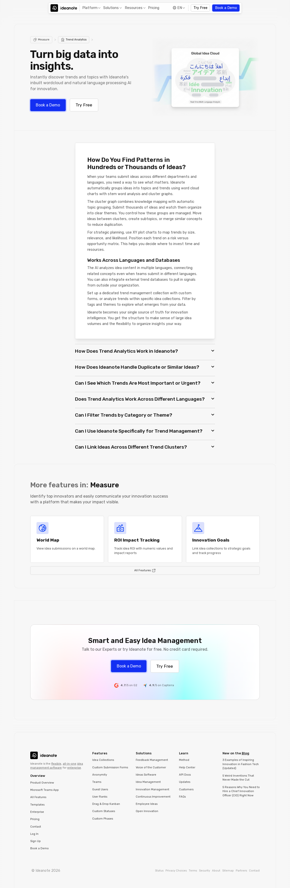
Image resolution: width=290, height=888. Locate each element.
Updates (184, 782)
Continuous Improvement (153, 796)
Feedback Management (152, 760)
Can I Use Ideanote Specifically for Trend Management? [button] (138, 431)
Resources (133, 8)
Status (159, 870)
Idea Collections (103, 760)
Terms (193, 870)
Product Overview (42, 782)
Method (184, 760)
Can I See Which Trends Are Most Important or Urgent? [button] (137, 383)
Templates (37, 804)
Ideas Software (146, 774)
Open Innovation (147, 811)
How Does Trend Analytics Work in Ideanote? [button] (126, 351)
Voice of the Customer (151, 767)
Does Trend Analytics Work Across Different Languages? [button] (140, 399)
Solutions (111, 8)
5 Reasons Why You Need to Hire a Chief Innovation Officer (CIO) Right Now (241, 791)
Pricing (153, 8)
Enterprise (37, 812)
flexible (56, 763)
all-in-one (69, 763)
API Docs (185, 774)
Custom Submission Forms (110, 767)
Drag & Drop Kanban (106, 804)
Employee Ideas (147, 804)
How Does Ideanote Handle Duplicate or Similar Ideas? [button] (137, 367)
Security (204, 870)
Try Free (201, 8)
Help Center (187, 767)
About (216, 870)
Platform (90, 8)
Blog (245, 753)
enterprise (74, 767)
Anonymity (99, 774)
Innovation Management (152, 789)
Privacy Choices (176, 870)
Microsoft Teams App (44, 790)
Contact (35, 826)
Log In (34, 834)
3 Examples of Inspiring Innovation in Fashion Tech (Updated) (240, 764)
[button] (91, 8)
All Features (38, 797)
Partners (241, 870)
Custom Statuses (103, 811)
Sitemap (228, 870)
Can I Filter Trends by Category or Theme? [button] (123, 415)
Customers (186, 789)
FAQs (182, 796)
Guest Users (100, 789)
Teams (96, 782)
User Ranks (99, 796)
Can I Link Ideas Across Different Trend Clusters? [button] (131, 447)
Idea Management (148, 782)
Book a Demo (226, 8)
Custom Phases (102, 818)
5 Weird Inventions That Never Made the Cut (238, 778)
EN (179, 8)
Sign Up (35, 841)
